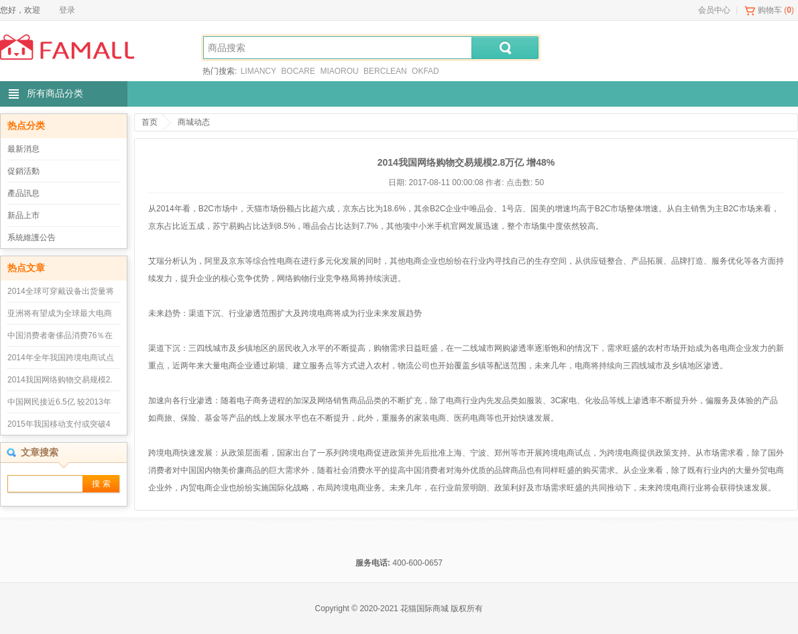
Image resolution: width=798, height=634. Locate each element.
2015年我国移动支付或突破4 (58, 424)
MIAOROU (339, 71)
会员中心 (714, 10)
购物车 (770, 10)
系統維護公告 (31, 237)
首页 (149, 122)
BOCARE (298, 71)
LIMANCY (258, 71)
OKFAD (425, 71)
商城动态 (194, 122)
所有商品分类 (55, 94)
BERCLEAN (385, 71)
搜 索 (101, 483)
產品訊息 (23, 193)
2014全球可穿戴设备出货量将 (60, 291)
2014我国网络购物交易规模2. (60, 379)
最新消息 (23, 149)
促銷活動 (23, 171)
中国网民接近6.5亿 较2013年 (59, 402)
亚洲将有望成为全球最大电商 (59, 313)
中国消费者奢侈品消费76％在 (60, 335)
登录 (67, 10)
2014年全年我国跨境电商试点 (60, 357)
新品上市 (23, 215)
